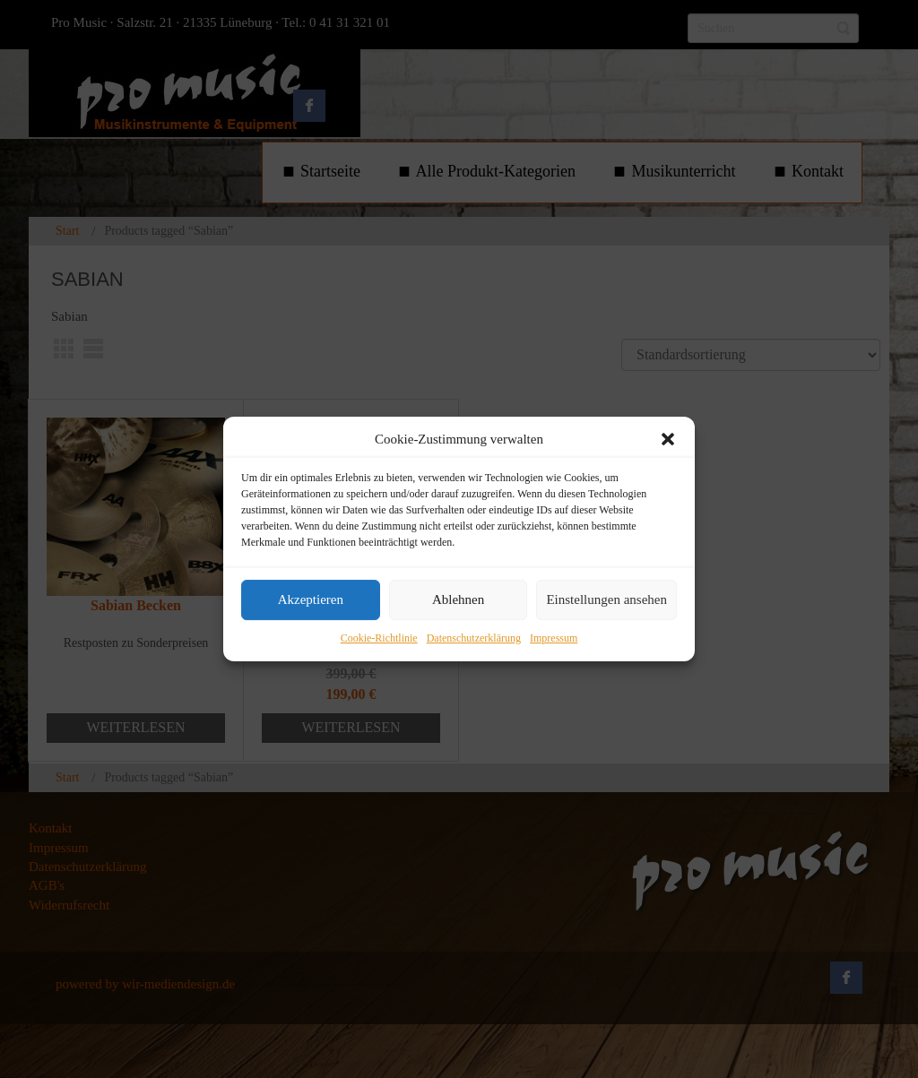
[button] (668, 439)
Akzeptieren (310, 600)
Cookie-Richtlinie (379, 638)
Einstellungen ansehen (606, 600)
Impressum (553, 638)
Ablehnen (458, 600)
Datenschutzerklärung (474, 638)
